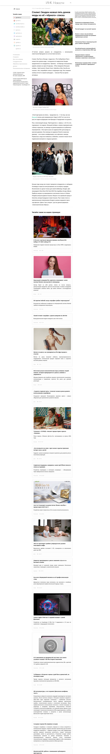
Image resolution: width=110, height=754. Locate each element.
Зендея (34, 117)
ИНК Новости (55, 2)
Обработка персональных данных (20, 65)
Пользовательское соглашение (21, 68)
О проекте (16, 57)
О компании (16, 54)
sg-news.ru (18, 17)
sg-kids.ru (18, 42)
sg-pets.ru (18, 45)
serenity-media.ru (20, 27)
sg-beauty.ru (19, 36)
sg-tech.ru (18, 48)
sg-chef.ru (18, 20)
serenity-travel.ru (20, 23)
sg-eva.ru (18, 30)
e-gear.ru (18, 39)
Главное (17, 9)
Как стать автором (18, 59)
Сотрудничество (17, 61)
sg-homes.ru (19, 33)
